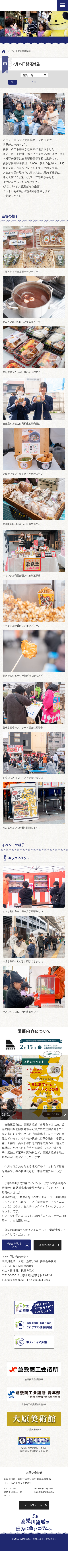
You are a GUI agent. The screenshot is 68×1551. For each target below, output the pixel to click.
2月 (12, 82)
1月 (34, 82)
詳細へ (34, 1114)
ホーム (2, 51)
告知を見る (14, 1245)
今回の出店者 (46, 1245)
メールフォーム (33, 1505)
